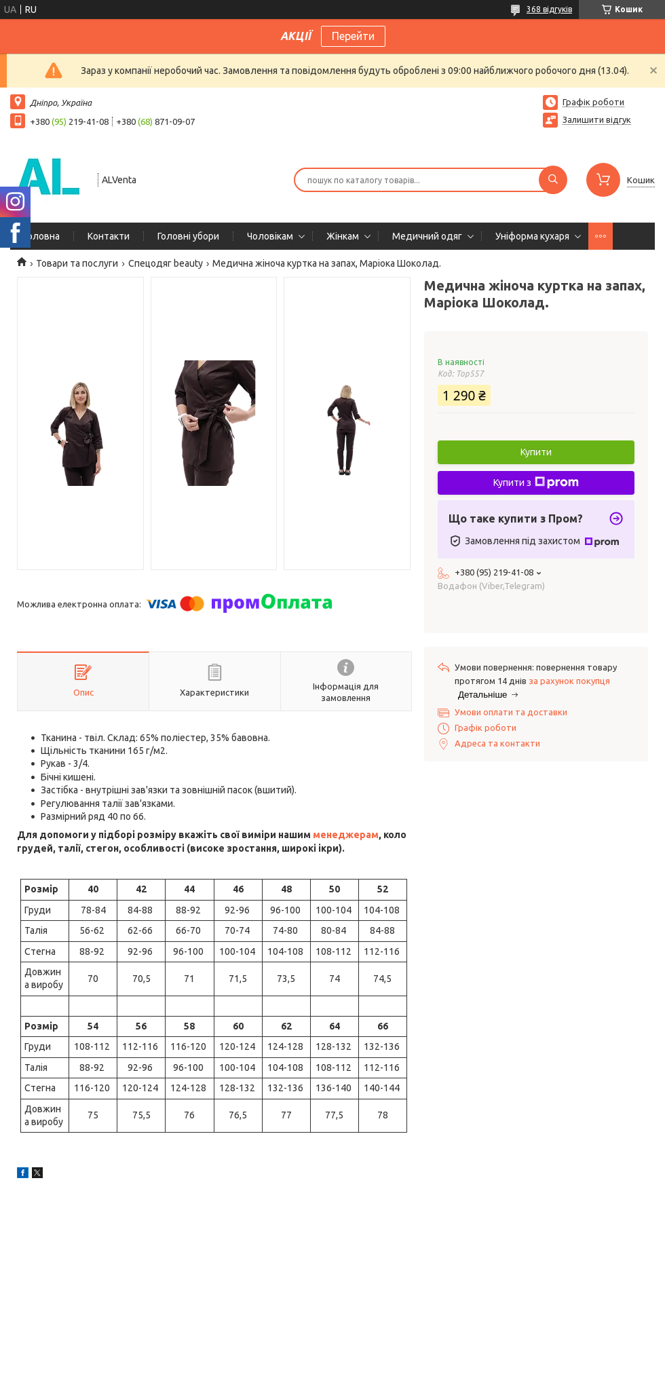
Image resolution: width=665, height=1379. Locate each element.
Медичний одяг (427, 236)
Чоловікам (270, 236)
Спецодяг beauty (165, 263)
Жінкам (342, 236)
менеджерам (346, 834)
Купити (536, 452)
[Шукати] (553, 180)
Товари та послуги (77, 263)
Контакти (109, 236)
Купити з (536, 482)
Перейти (353, 36)
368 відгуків (549, 9)
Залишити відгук (597, 119)
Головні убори (188, 236)
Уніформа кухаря (532, 236)
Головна (42, 236)
